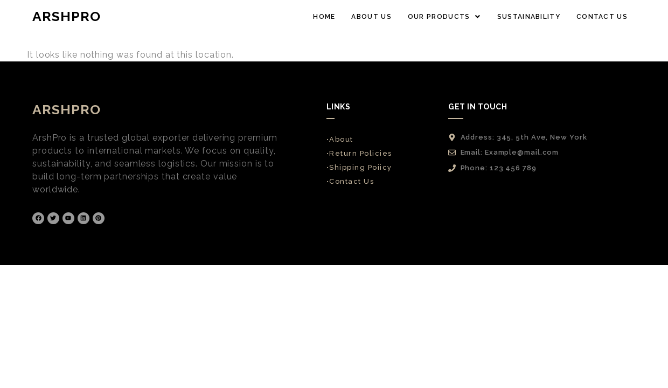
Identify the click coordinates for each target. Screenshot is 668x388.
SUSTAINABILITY (528, 16)
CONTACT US (602, 16)
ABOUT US (371, 16)
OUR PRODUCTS (444, 16)
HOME (324, 16)
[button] (444, 16)
